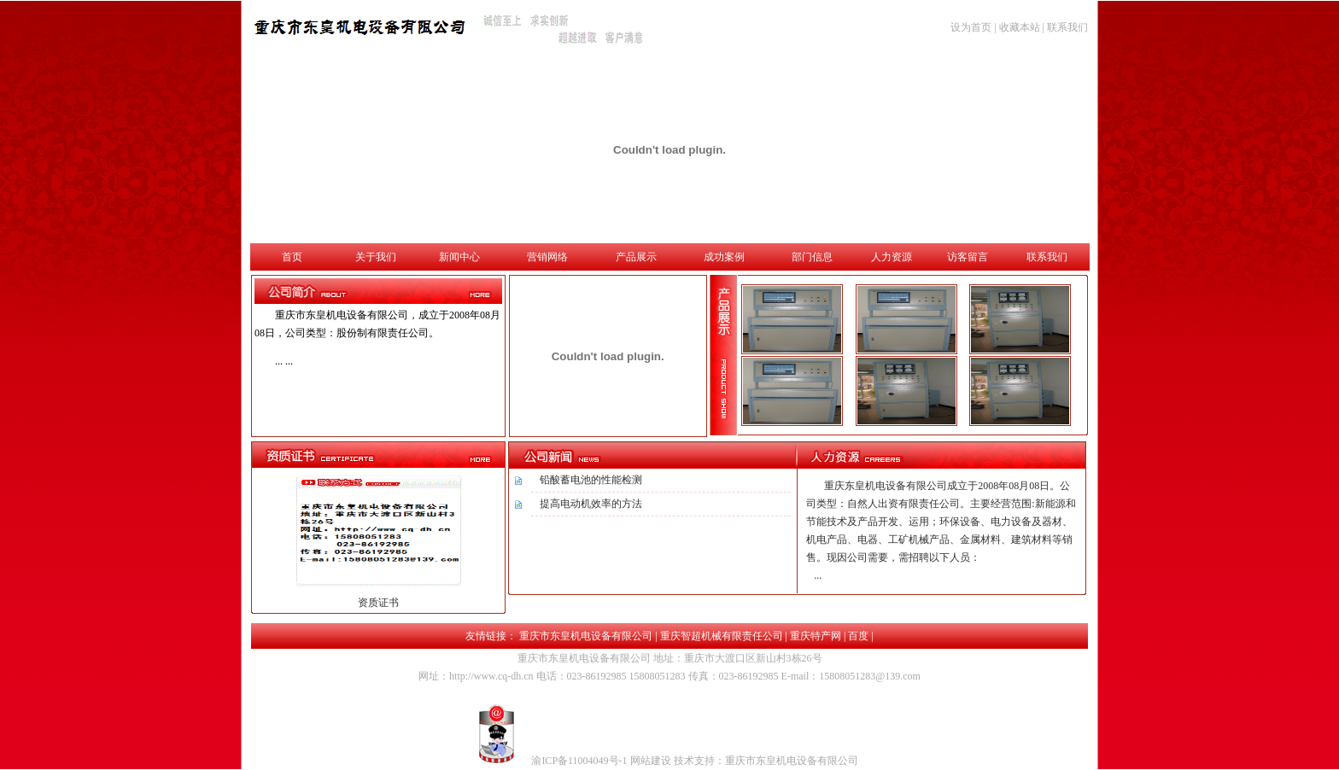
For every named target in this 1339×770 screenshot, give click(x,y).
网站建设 (652, 761)
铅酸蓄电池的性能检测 (591, 480)
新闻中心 (459, 257)
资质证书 (378, 603)
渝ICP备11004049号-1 (580, 761)
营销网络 (547, 257)
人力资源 (891, 257)
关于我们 (375, 257)
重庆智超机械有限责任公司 (721, 636)
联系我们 (1067, 27)
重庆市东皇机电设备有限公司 (585, 636)
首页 (292, 257)
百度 (858, 636)
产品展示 (636, 257)
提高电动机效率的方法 (591, 504)
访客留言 (967, 257)
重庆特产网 (815, 636)
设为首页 (970, 27)
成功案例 (724, 257)
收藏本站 (1019, 27)
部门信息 (812, 257)
